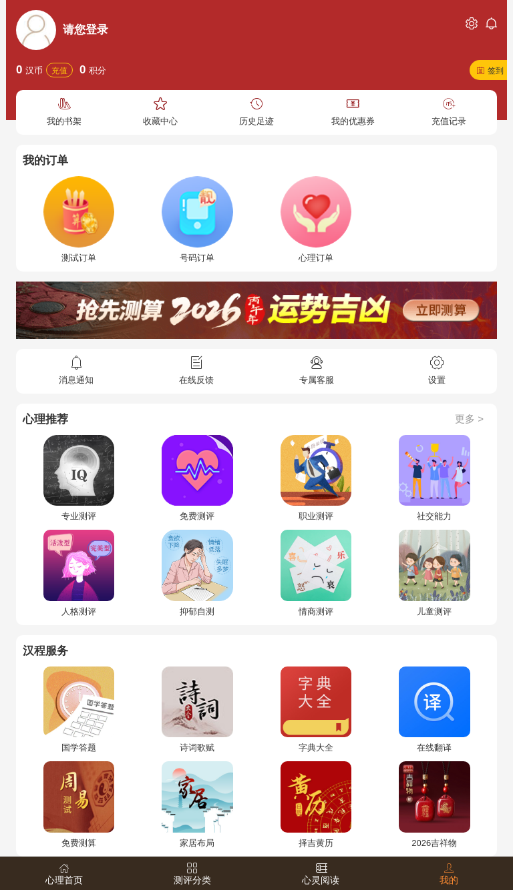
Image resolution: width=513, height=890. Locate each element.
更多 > (469, 419)
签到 (496, 70)
